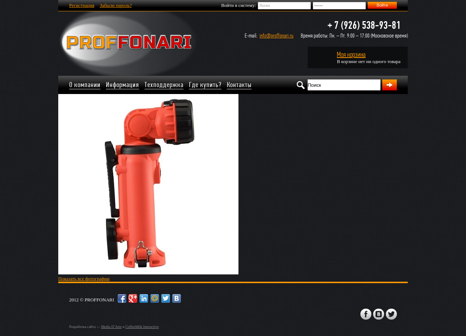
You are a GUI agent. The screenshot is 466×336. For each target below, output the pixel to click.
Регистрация (81, 5)
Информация (122, 85)
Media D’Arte (111, 327)
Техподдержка (164, 85)
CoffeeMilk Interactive (142, 327)
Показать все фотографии (84, 278)
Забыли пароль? (116, 5)
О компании (84, 85)
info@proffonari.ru (276, 35)
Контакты (239, 85)
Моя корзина (351, 54)
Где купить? (205, 85)
